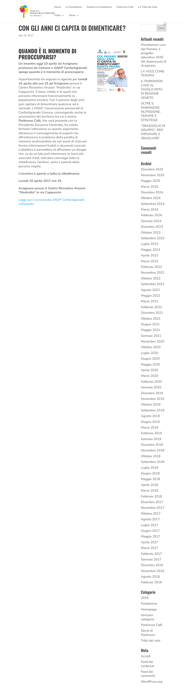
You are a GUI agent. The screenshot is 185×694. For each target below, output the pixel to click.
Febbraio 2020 (151, 381)
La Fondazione (74, 7)
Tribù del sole (150, 640)
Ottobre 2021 (150, 318)
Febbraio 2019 (151, 433)
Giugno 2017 (150, 531)
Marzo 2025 (149, 187)
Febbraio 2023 (151, 267)
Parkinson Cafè (151, 625)
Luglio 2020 (149, 353)
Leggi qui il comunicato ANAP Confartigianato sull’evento (51, 202)
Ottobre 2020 (150, 347)
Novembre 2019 (152, 399)
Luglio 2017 (149, 525)
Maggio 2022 (150, 295)
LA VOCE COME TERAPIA (152, 73)
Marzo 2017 (149, 548)
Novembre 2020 (152, 341)
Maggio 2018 (150, 479)
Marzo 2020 (149, 376)
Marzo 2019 (149, 427)
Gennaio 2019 (151, 439)
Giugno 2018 (150, 473)
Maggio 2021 (150, 330)
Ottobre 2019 (150, 404)
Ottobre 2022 (150, 278)
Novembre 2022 (152, 272)
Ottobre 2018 (150, 456)
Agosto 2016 (150, 576)
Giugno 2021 (150, 324)
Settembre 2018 (152, 462)
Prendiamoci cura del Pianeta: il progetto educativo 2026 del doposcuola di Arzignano (153, 55)
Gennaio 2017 (151, 559)
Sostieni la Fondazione (99, 7)
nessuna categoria (147, 617)
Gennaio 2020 (151, 387)
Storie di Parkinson (148, 632)
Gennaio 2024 (151, 221)
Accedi (145, 656)
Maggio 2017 (150, 536)
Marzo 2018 (149, 490)
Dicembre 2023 (152, 227)
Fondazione (149, 603)
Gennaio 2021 (151, 336)
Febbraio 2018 (151, 496)
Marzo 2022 (149, 301)
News (72, 15)
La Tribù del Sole (147, 7)
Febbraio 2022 (151, 307)
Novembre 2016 (152, 571)
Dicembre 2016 (152, 565)
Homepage (149, 609)
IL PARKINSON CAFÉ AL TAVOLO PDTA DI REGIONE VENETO (152, 89)
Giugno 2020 (150, 358)
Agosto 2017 (150, 519)
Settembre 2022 (152, 284)
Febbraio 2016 (151, 582)
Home (57, 7)
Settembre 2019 (152, 410)
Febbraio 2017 (151, 554)
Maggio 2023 (150, 250)
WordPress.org (151, 681)
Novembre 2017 (152, 508)
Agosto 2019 (150, 416)
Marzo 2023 (149, 261)
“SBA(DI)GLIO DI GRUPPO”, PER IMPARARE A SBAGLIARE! (153, 132)
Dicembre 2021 (152, 313)
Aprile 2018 (149, 485)
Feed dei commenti (148, 674)
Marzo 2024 (149, 209)
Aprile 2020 (149, 370)
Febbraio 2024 (151, 215)
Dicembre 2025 (152, 169)
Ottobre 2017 (150, 513)
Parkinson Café (125, 7)
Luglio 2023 (149, 244)
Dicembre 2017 (152, 502)
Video (57, 15)
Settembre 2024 (152, 204)
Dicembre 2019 (152, 393)
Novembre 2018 (152, 450)
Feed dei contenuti (147, 664)
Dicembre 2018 (152, 445)
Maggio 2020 (150, 364)
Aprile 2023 (149, 255)
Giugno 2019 (150, 422)
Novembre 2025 (152, 175)
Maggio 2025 (150, 181)
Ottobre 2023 (150, 232)
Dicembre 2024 (152, 192)
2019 (144, 598)
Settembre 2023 (152, 238)
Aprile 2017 (149, 542)
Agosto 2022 (150, 290)
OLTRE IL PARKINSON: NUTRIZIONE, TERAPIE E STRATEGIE (151, 111)
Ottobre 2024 (150, 198)
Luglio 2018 (149, 468)
